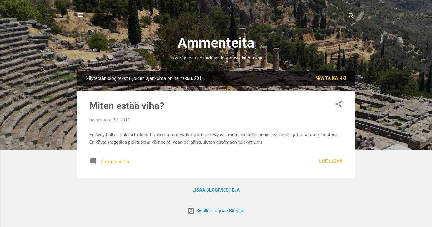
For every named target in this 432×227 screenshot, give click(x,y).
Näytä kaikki (330, 78)
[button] (339, 105)
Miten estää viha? (126, 105)
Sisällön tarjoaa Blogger (216, 211)
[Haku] (351, 17)
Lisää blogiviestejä (216, 190)
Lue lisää (331, 161)
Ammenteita (216, 42)
